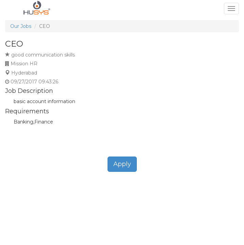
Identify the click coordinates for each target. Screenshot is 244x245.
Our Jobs (20, 26)
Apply (122, 164)
